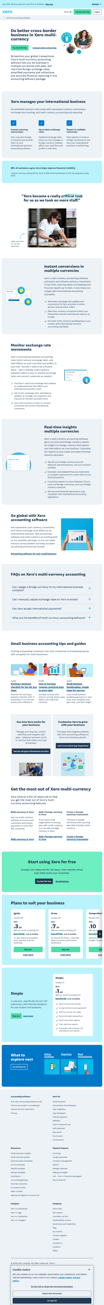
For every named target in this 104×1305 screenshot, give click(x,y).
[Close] (89, 1270)
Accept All (52, 1301)
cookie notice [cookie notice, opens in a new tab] (65, 1277)
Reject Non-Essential (52, 1293)
